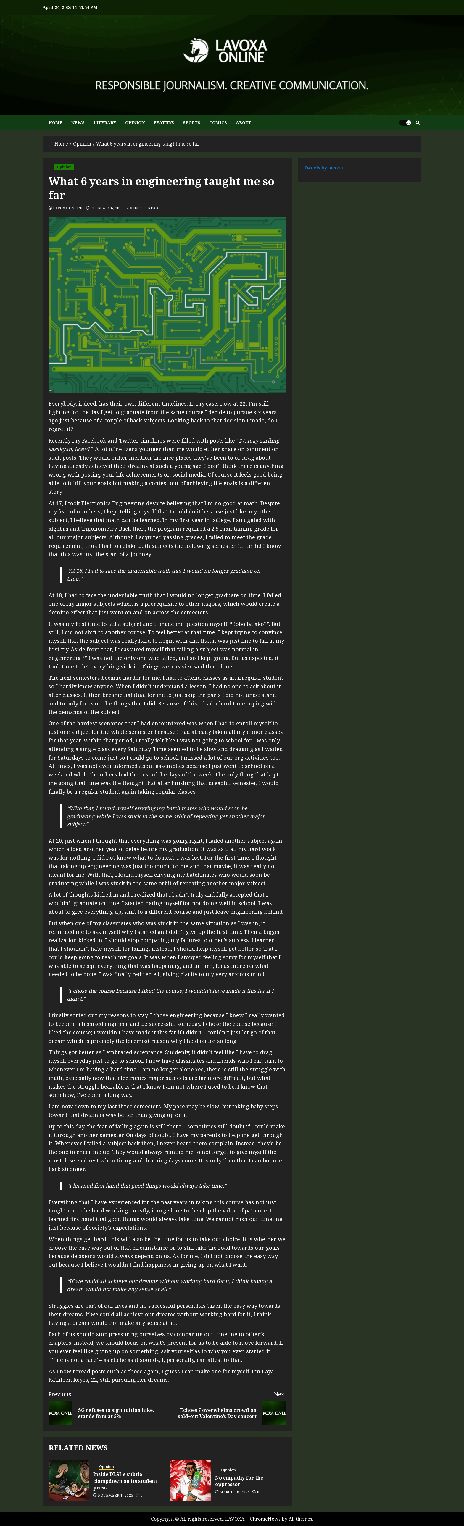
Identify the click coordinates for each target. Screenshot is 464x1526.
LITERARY (105, 122)
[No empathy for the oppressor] (190, 1480)
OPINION (135, 122)
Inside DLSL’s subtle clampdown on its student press (125, 1481)
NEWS (78, 122)
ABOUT (243, 122)
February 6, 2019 (107, 208)
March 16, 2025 (235, 1492)
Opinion (64, 166)
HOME (55, 122)
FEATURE (164, 122)
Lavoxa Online (68, 208)
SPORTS (191, 122)
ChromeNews (265, 1519)
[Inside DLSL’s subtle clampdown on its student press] (69, 1480)
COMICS (218, 122)
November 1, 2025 (115, 1495)
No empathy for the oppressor (239, 1481)
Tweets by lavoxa (323, 167)
